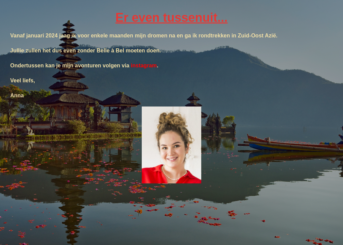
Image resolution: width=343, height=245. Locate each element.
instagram (144, 65)
